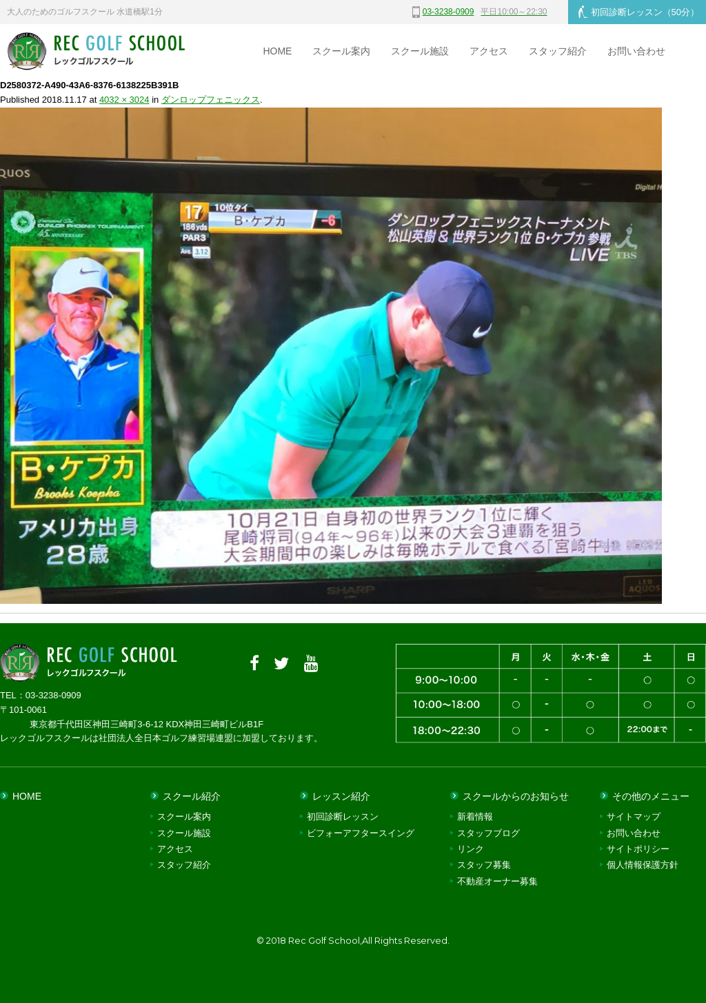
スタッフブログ (488, 833)
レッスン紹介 (341, 796)
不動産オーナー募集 (497, 881)
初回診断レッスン (638, 12)
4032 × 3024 (124, 99)
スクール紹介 (192, 796)
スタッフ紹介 (558, 51)
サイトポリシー (638, 849)
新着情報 (475, 816)
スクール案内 (341, 51)
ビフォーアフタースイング (360, 833)
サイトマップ (633, 816)
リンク (470, 849)
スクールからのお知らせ (516, 796)
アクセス (489, 51)
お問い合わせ (636, 51)
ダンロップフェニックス (210, 99)
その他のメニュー (650, 796)
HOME (277, 51)
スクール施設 (420, 51)
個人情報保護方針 (642, 865)
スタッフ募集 (484, 865)
